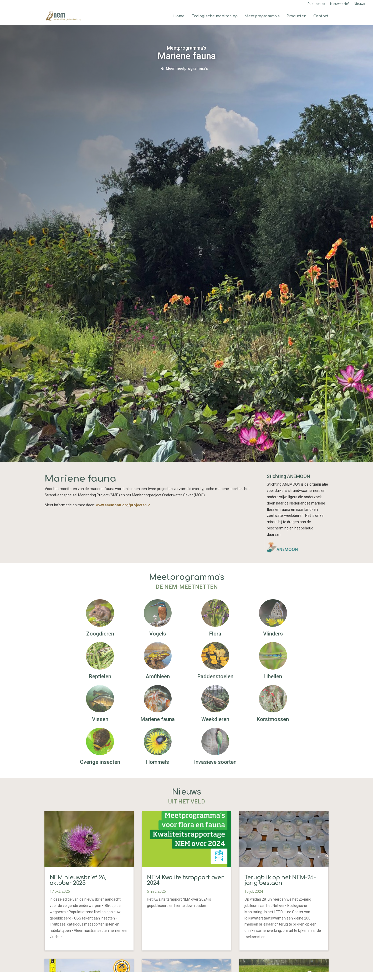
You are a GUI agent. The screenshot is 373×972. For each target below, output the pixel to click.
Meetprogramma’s (262, 16)
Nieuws (359, 4)
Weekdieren (215, 719)
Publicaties (316, 4)
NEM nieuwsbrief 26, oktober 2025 (78, 880)
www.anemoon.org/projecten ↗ (123, 505)
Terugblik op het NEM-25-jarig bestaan (280, 880)
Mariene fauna (158, 719)
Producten (296, 16)
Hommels (157, 762)
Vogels (157, 634)
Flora (215, 634)
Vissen (100, 719)
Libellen (273, 676)
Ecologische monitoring (214, 16)
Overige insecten (100, 762)
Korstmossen (273, 719)
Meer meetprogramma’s (187, 68)
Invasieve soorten (215, 762)
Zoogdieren (100, 634)
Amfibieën (158, 676)
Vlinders (273, 634)
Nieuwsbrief (339, 4)
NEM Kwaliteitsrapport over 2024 (185, 880)
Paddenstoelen (215, 676)
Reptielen (100, 676)
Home (179, 16)
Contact (321, 16)
